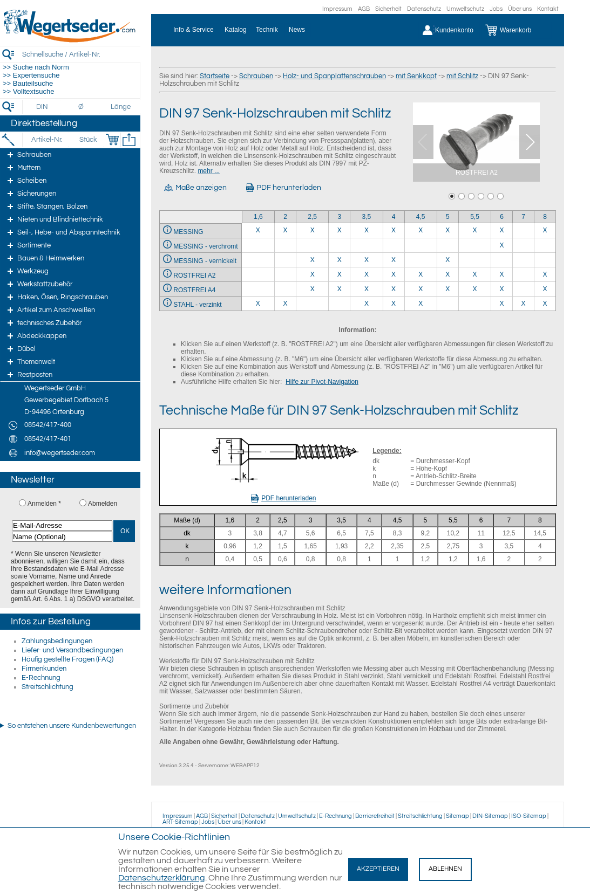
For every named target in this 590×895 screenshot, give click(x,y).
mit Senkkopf (416, 76)
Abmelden (102, 503)
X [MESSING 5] (447, 230)
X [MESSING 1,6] (258, 230)
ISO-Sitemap (528, 816)
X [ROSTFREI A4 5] (447, 289)
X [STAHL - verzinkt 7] (523, 303)
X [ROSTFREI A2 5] (447, 274)
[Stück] (88, 139)
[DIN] (42, 106)
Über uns (520, 9)
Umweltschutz (465, 9)
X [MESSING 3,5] (366, 230)
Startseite (214, 76)
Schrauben (256, 76)
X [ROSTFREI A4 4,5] (420, 289)
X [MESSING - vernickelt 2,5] (312, 260)
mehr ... (209, 171)
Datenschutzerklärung (161, 877)
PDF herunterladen (283, 498)
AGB (364, 9)
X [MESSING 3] (339, 230)
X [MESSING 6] (502, 230)
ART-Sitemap (180, 822)
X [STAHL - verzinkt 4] (393, 303)
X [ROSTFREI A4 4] (393, 289)
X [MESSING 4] (393, 230)
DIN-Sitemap (490, 816)
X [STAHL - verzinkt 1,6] (258, 303)
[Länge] (120, 106)
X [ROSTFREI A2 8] (545, 274)
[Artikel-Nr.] (46, 139)
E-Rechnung (41, 677)
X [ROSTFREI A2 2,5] (312, 274)
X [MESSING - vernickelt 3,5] (366, 260)
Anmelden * (44, 503)
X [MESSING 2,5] (312, 230)
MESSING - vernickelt (204, 261)
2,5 (312, 217)
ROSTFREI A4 (194, 290)
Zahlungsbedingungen (57, 641)
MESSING (188, 232)
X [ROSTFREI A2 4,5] (420, 274)
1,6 (258, 217)
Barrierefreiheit (375, 816)
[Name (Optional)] (62, 537)
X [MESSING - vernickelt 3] (339, 260)
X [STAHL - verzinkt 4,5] (420, 303)
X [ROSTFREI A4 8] (545, 289)
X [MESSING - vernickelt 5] (447, 260)
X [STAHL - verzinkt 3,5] (366, 303)
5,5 (474, 217)
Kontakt (548, 9)
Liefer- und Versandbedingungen (72, 650)
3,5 (366, 217)
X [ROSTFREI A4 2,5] (312, 289)
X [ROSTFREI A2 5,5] (474, 274)
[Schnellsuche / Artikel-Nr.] (81, 54)
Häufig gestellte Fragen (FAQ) (67, 659)
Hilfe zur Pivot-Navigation (322, 381)
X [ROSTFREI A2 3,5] (366, 274)
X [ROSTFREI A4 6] (502, 289)
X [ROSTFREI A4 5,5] (474, 289)
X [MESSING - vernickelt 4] (393, 260)
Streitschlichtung (47, 687)
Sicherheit (388, 9)
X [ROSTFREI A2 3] (339, 274)
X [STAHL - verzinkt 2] (285, 303)
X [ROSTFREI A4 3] (339, 289)
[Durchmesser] (81, 106)
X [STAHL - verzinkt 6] (502, 303)
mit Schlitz (462, 76)
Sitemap (457, 816)
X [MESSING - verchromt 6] (502, 245)
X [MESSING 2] (285, 230)
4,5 (420, 217)
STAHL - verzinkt (197, 304)
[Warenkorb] (516, 30)
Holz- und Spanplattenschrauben (334, 76)
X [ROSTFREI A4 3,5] (366, 289)
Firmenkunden (44, 668)
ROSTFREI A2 (194, 275)
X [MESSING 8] (545, 230)
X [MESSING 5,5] (474, 230)
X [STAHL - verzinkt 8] (545, 303)
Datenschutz (424, 9)
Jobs (496, 9)
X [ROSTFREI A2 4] (393, 274)
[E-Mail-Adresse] (62, 525)
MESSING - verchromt (205, 246)
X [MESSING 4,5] (420, 230)
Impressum (337, 9)
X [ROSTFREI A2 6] (502, 274)
